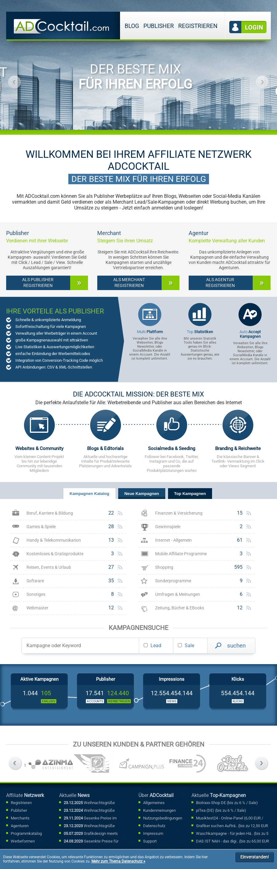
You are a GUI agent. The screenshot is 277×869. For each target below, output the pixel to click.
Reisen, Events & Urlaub (48, 567)
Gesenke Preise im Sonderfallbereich (90, 818)
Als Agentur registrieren (220, 282)
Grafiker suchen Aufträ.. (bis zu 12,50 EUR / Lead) (232, 826)
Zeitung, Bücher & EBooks (179, 608)
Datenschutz (154, 825)
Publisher (158, 26)
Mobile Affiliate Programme (181, 553)
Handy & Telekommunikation (53, 540)
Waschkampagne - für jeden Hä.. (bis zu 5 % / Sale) (232, 834)
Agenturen (20, 825)
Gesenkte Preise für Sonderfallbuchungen (91, 841)
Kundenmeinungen (159, 810)
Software (35, 581)
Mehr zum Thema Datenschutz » (118, 861)
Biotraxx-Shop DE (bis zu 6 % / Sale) (227, 802)
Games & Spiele (41, 526)
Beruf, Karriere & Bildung (49, 513)
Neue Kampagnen (141, 493)
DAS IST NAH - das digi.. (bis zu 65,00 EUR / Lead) (232, 841)
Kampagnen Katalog (89, 493)
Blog (132, 26)
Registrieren (198, 26)
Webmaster (37, 608)
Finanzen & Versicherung (179, 513)
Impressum (153, 833)
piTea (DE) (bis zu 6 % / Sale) (221, 810)
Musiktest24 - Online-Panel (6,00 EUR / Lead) (229, 818)
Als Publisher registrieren (38, 282)
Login (248, 27)
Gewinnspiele (167, 526)
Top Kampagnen (190, 493)
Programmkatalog (26, 833)
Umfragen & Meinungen (177, 594)
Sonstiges (35, 594)
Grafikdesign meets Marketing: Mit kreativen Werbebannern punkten (91, 834)
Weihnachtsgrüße (89, 802)
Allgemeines (154, 802)
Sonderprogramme (173, 581)
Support (150, 841)
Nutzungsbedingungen (162, 818)
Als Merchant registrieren (129, 282)
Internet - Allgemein (173, 540)
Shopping (164, 567)
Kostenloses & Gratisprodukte (54, 553)
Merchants (20, 818)
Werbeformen (23, 841)
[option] (94, 67)
